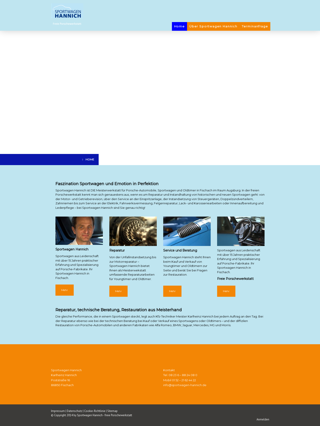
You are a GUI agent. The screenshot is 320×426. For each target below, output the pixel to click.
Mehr (64, 290)
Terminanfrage (255, 26)
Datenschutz (74, 411)
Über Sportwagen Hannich (213, 26)
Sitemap (112, 411)
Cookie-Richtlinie (94, 411)
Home (179, 26)
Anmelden (263, 419)
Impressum (58, 411)
